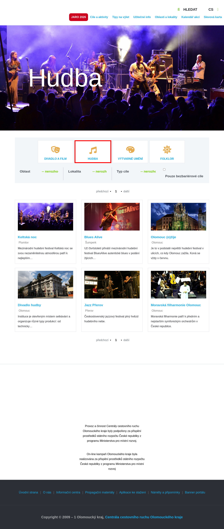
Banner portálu (195, 492)
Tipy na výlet (120, 17)
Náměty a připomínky (165, 492)
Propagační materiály (99, 492)
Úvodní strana (28, 492)
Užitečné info (142, 17)
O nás (47, 492)
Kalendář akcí (190, 17)
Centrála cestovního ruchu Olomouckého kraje (144, 517)
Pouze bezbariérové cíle (184, 176)
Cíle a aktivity (99, 17)
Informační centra (68, 492)
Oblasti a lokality (166, 17)
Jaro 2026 (78, 17)
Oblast (25, 171)
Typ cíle (123, 171)
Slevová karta (213, 17)
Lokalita (74, 171)
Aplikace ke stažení (132, 492)
